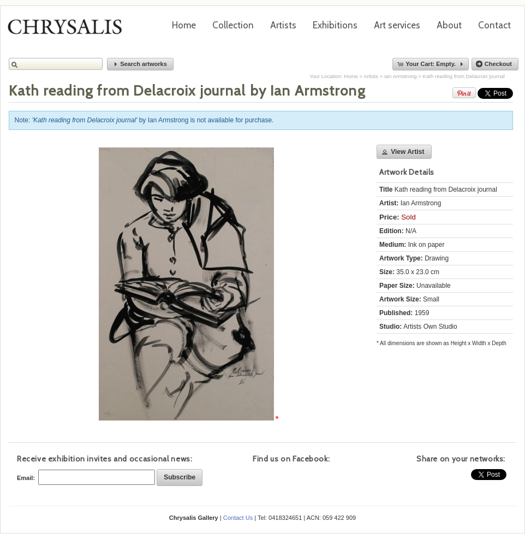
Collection (233, 25)
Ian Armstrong (400, 76)
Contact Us (238, 517)
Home (184, 25)
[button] (140, 64)
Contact (494, 25)
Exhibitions (335, 25)
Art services (397, 25)
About (449, 25)
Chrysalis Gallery (69, 30)
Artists (283, 25)
